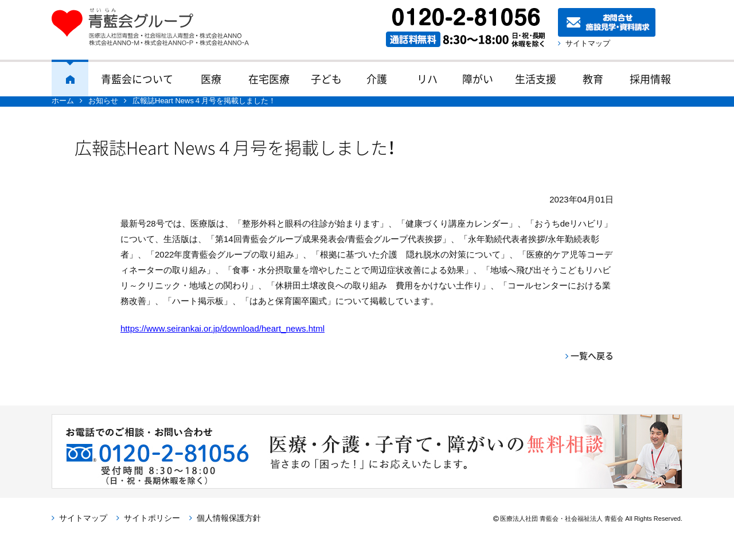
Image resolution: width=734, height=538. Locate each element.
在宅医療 (269, 79)
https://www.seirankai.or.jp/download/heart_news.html (222, 328)
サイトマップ (587, 43)
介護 (376, 79)
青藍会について (137, 79)
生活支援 (535, 79)
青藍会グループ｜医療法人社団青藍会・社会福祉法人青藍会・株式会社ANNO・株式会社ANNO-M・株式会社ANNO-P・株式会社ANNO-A (156, 27)
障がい (477, 79)
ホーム (70, 78)
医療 (211, 79)
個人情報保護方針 (229, 518)
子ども (326, 79)
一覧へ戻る (592, 355)
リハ (427, 79)
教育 (593, 79)
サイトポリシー (152, 518)
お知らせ (103, 100)
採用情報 (650, 79)
